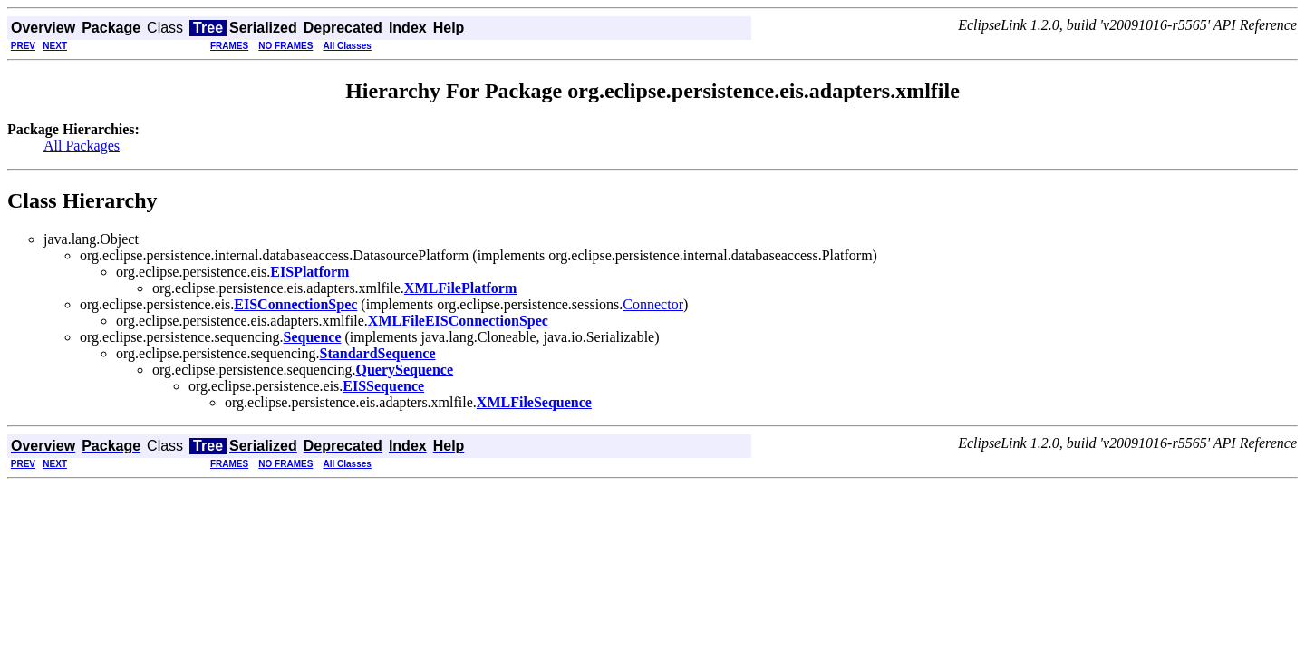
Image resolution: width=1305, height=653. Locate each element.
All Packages (82, 145)
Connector (653, 304)
